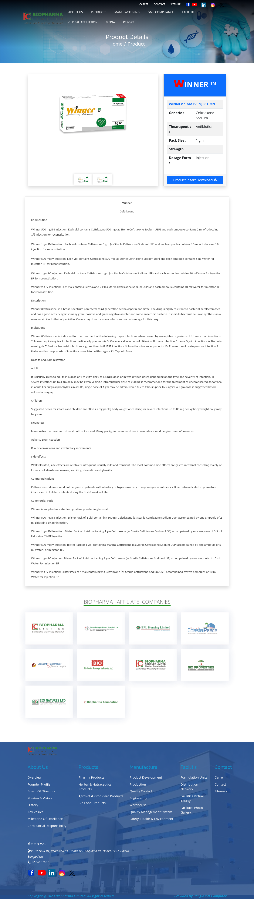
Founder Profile (39, 784)
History (33, 805)
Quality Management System (151, 812)
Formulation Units (194, 777)
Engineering (138, 798)
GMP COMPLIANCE (161, 12)
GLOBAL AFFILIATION (83, 22)
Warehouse (138, 805)
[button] (40, 113)
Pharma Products (91, 777)
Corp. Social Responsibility (47, 826)
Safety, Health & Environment (151, 819)
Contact (159, 4)
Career (144, 4)
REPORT (128, 22)
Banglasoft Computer (209, 896)
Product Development (146, 777)
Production (138, 784)
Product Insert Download (195, 180)
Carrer (219, 777)
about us (75, 12)
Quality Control (141, 791)
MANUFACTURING (127, 12)
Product (136, 43)
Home (115, 43)
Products (98, 12)
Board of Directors (41, 791)
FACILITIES (189, 12)
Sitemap (175, 4)
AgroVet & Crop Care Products (101, 796)
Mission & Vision (40, 798)
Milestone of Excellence (45, 819)
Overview (34, 777)
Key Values (36, 812)
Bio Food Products (92, 803)
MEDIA (110, 22)
